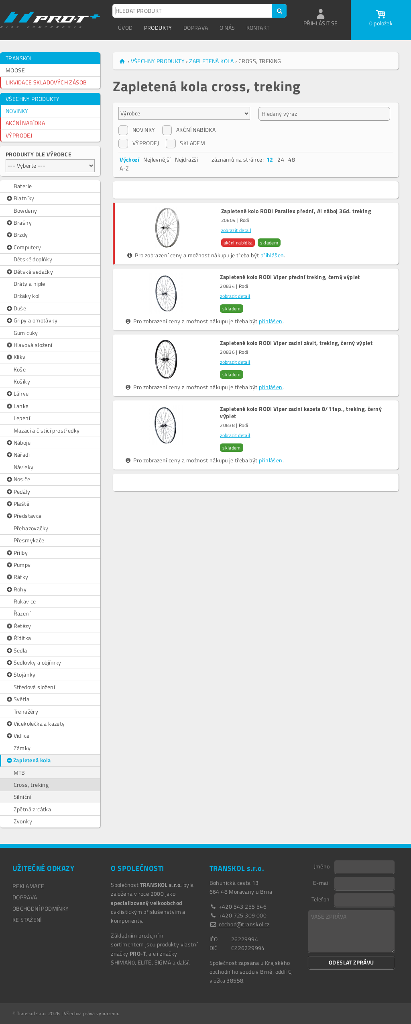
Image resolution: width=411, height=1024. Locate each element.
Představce (24, 515)
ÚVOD (125, 27)
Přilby (17, 552)
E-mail (321, 882)
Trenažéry (26, 711)
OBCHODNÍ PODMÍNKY (40, 908)
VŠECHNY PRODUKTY (32, 98)
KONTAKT (258, 27)
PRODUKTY (158, 27)
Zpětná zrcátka (32, 809)
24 (280, 159)
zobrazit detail (236, 230)
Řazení (22, 613)
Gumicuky (26, 332)
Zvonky (23, 821)
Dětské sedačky (29, 271)
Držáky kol (27, 295)
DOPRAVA (195, 27)
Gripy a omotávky (31, 320)
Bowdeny (25, 210)
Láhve (17, 393)
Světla (17, 699)
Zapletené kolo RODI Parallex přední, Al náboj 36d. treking (296, 211)
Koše (20, 369)
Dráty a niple (29, 283)
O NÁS (227, 27)
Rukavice (25, 601)
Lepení (22, 418)
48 (291, 159)
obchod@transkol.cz (244, 924)
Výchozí (129, 159)
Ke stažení (27, 919)
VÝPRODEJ (19, 135)
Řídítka (18, 638)
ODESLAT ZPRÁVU (351, 962)
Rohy (16, 589)
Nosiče (18, 479)
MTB (19, 772)
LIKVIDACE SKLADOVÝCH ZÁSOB (46, 82)
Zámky (22, 748)
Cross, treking (31, 784)
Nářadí (18, 454)
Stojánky (21, 674)
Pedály (18, 491)
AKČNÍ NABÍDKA (25, 123)
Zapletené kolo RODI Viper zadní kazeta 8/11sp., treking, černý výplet (301, 412)
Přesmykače (29, 540)
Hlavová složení (29, 345)
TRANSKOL (19, 58)
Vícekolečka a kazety (35, 723)
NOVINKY (17, 111)
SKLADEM (185, 143)
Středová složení (34, 687)
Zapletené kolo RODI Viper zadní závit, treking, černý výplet (296, 343)
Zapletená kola (28, 760)
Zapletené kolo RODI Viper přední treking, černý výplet (290, 277)
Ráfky (17, 577)
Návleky (24, 467)
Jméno (322, 866)
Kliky (16, 357)
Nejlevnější (157, 159)
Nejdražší (186, 159)
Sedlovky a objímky (33, 662)
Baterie (23, 186)
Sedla (16, 650)
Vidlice (17, 735)
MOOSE (15, 70)
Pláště (17, 503)
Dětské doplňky (33, 259)
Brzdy (17, 234)
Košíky (22, 381)
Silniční (23, 796)
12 (270, 159)
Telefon (320, 899)
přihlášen (272, 255)
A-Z (124, 168)
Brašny (19, 222)
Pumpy (18, 564)
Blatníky (20, 198)
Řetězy (18, 626)
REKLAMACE (28, 886)
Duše (16, 308)
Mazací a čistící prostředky (47, 430)
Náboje (18, 442)
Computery (23, 247)
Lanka (17, 406)
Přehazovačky (31, 528)
